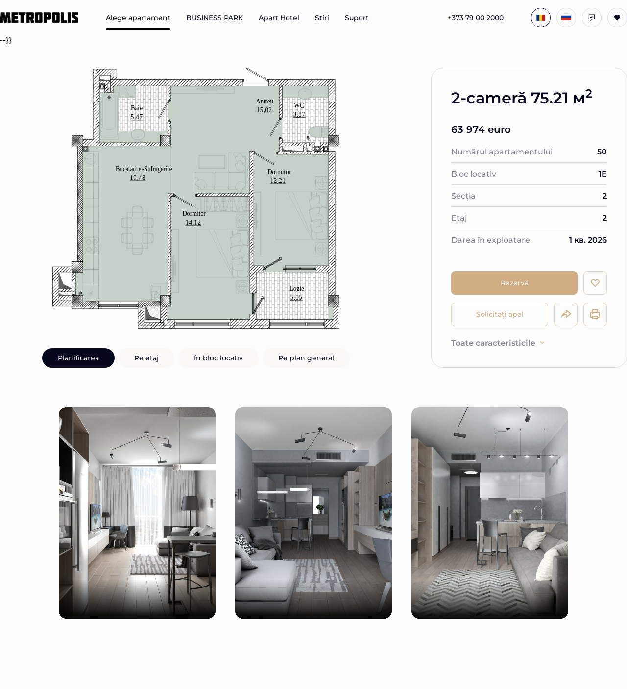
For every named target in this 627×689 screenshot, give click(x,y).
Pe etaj (146, 357)
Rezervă (515, 282)
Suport (357, 17)
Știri (322, 17)
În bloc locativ (218, 357)
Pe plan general (306, 357)
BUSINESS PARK (214, 17)
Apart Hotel (279, 17)
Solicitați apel (500, 314)
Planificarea (78, 357)
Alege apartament (138, 17)
